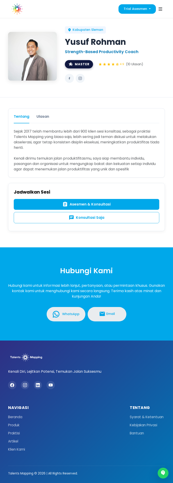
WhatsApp (66, 314)
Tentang (21, 116)
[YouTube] (51, 385)
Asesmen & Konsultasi (86, 204)
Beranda (15, 417)
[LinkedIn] (38, 385)
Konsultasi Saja (86, 217)
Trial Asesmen (136, 9)
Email (107, 314)
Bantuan (137, 433)
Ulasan (42, 116)
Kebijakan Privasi (143, 425)
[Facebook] (12, 385)
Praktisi (14, 433)
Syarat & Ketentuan (147, 417)
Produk (13, 425)
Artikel (13, 441)
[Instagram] (25, 385)
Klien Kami (16, 449)
